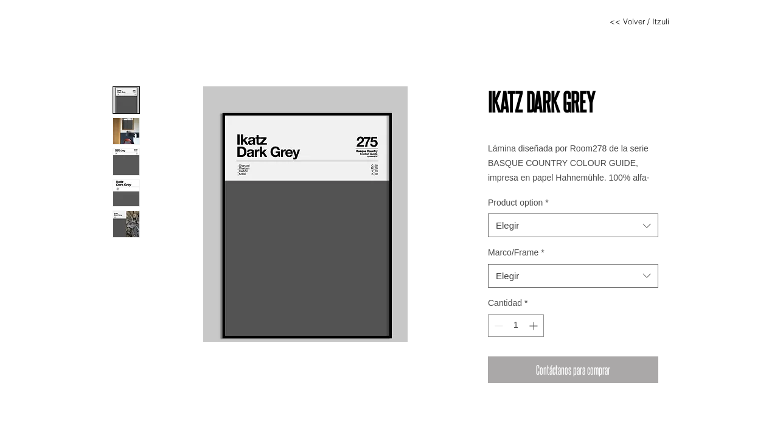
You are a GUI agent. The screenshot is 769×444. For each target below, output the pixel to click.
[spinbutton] (516, 325)
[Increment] (534, 325)
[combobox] (573, 225)
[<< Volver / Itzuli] (639, 21)
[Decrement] (497, 325)
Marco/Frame (516, 252)
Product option (518, 202)
